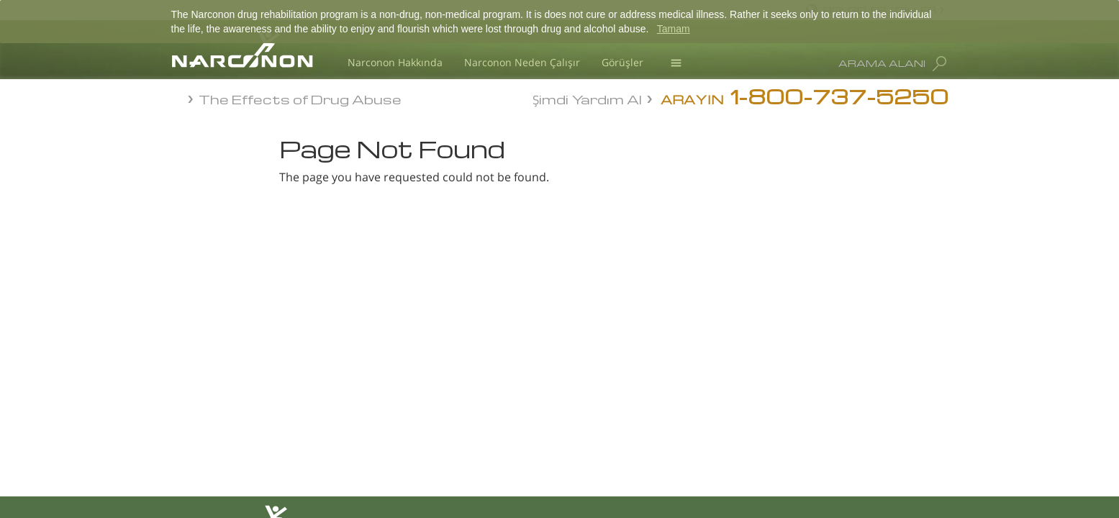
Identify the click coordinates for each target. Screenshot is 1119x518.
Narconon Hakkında (395, 62)
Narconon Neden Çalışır (522, 62)
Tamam (673, 29)
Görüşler (622, 62)
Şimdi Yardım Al (587, 98)
